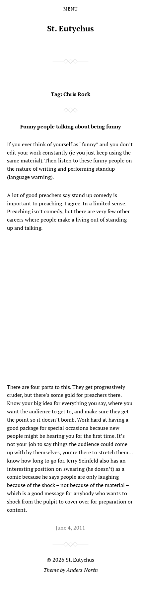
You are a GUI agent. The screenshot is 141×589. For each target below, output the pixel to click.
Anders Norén (82, 569)
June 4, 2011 (70, 527)
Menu (70, 9)
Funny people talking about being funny (70, 126)
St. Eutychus (70, 28)
